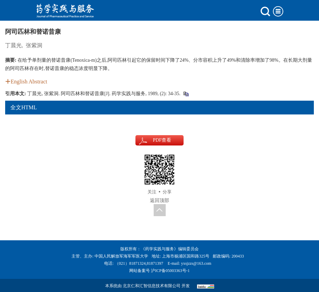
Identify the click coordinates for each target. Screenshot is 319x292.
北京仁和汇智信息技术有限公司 (151, 285)
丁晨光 (13, 45)
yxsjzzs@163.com (196, 263)
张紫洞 (34, 45)
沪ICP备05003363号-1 (170, 270)
